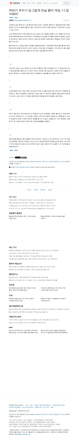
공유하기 (12, 157)
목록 (43, 190)
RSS (52, 407)
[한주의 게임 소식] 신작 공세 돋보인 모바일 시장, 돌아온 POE (28, 177)
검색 (66, 3)
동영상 (39, 3)
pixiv (11, 327)
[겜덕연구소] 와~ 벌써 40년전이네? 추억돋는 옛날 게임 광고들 (28, 277)
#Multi (11, 17)
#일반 (16, 17)
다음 (50, 190)
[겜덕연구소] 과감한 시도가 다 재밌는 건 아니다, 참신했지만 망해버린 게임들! (33, 280)
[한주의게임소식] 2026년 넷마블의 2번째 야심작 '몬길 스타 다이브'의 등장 (32, 267)
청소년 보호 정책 (27, 407)
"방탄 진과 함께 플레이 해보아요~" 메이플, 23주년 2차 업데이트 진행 (30, 256)
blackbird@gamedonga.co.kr (21, 434)
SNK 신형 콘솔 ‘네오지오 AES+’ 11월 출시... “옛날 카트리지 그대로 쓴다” (31, 203)
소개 (26, 405)
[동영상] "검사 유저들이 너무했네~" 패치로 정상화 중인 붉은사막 (29, 269)
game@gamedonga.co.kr (23, 20)
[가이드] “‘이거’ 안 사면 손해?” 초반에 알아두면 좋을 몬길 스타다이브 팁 (31, 208)
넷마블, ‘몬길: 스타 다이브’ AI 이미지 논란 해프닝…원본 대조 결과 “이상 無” (32, 206)
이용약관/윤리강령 (59, 405)
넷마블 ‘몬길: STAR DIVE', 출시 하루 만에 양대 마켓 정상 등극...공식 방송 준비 (33, 259)
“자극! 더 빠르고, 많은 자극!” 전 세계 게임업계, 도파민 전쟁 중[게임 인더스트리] (33, 320)
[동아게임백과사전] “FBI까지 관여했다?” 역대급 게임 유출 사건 (28, 312)
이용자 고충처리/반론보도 (42, 405)
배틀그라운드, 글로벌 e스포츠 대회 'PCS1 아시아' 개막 (26, 179)
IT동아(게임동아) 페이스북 (23, 167)
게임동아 (12, 161)
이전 (29, 190)
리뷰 (28, 3)
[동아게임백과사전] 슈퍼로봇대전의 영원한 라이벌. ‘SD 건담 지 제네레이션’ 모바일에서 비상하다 (39, 309)
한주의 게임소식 (15, 264)
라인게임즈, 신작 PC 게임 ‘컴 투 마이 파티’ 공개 (24, 253)
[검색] (52, 3)
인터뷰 (11, 285)
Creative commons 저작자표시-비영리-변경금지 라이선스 (47, 161)
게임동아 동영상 (15, 213)
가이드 (33, 3)
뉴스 (24, 3)
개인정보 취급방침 (15, 407)
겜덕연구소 (13, 274)
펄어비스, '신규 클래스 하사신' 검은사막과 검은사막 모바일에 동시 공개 (31, 182)
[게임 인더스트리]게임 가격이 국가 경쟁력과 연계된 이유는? (27, 322)
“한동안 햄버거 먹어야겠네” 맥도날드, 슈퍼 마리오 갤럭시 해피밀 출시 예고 (32, 200)
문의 (31, 405)
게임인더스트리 (15, 317)
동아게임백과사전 (16, 306)
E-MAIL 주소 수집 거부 (42, 407)
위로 (36, 190)
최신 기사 (12, 247)
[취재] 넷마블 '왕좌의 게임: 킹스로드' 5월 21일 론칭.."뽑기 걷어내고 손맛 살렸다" (34, 250)
